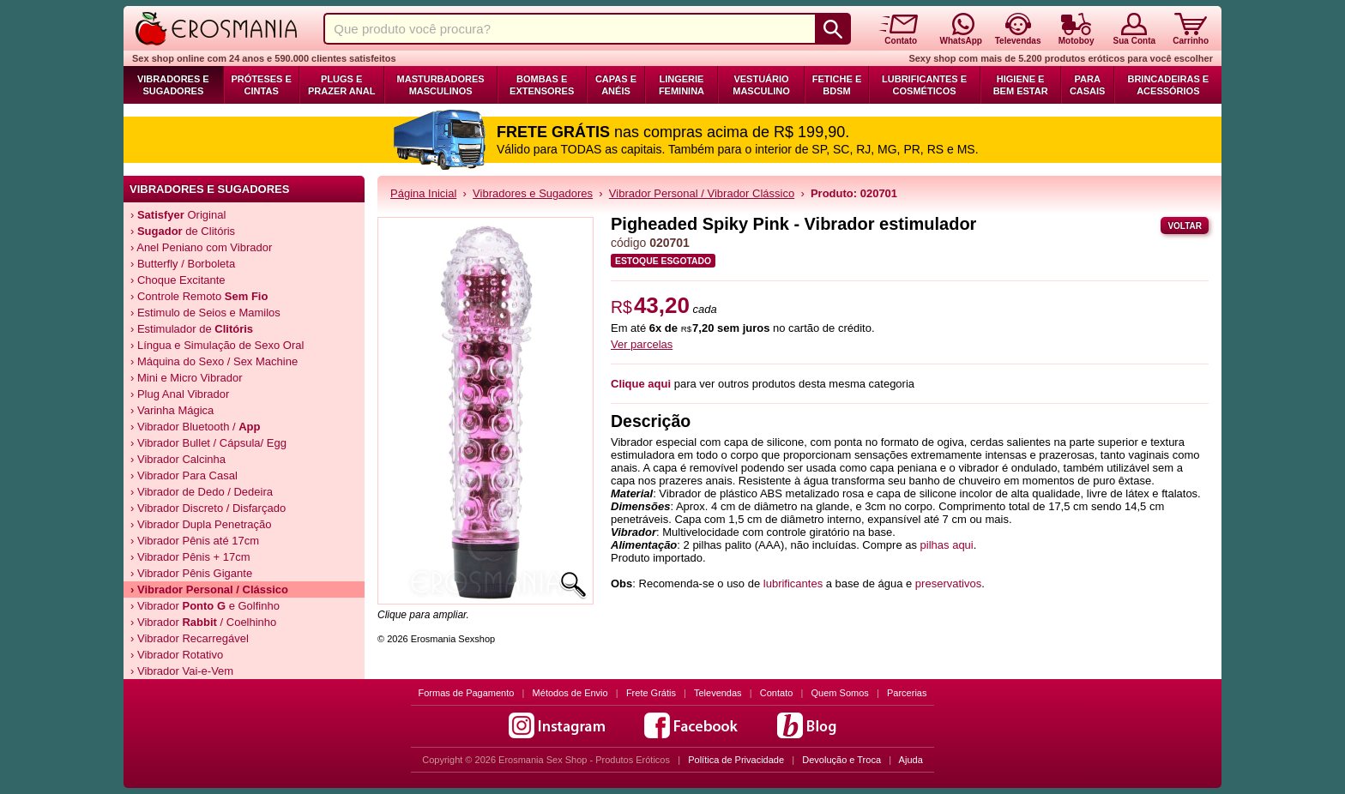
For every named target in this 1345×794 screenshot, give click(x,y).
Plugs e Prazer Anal (341, 85)
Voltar (1184, 226)
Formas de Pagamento (467, 693)
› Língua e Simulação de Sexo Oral (217, 345)
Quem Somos (840, 693)
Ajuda (911, 760)
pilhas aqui (947, 544)
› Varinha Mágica (172, 410)
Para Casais (1088, 85)
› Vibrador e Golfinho (205, 605)
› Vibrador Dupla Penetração (201, 524)
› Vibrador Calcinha (178, 459)
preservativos (948, 583)
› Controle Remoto (199, 296)
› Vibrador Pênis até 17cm (194, 540)
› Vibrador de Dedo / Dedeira (201, 491)
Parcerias (906, 693)
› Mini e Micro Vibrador (186, 377)
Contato (776, 693)
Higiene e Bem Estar (1020, 85)
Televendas (718, 693)
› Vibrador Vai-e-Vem (181, 671)
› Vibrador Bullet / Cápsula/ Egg (208, 442)
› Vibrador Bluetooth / (195, 426)
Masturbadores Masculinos (441, 85)
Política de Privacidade (736, 760)
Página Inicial (423, 193)
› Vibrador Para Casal (184, 475)
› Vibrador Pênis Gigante (191, 573)
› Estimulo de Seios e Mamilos (205, 312)
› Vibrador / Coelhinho (203, 622)
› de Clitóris (182, 231)
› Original (178, 214)
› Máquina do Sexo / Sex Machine (214, 361)
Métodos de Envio (570, 693)
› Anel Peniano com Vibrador (201, 247)
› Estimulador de (191, 328)
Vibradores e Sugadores (173, 85)
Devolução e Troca (841, 760)
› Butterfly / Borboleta (182, 263)
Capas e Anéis (615, 85)
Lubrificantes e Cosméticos (924, 85)
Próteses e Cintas (262, 85)
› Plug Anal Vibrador (179, 394)
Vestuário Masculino (761, 85)
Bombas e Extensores (542, 85)
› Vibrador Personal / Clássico (209, 589)
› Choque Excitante (178, 280)
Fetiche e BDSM (836, 85)
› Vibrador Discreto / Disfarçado (208, 508)
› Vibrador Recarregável (189, 638)
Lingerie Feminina (681, 85)
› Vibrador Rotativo (176, 654)
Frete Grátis (651, 693)
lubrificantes (793, 583)
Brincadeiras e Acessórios (1168, 85)
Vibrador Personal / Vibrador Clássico (701, 193)
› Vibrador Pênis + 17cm (190, 556)
